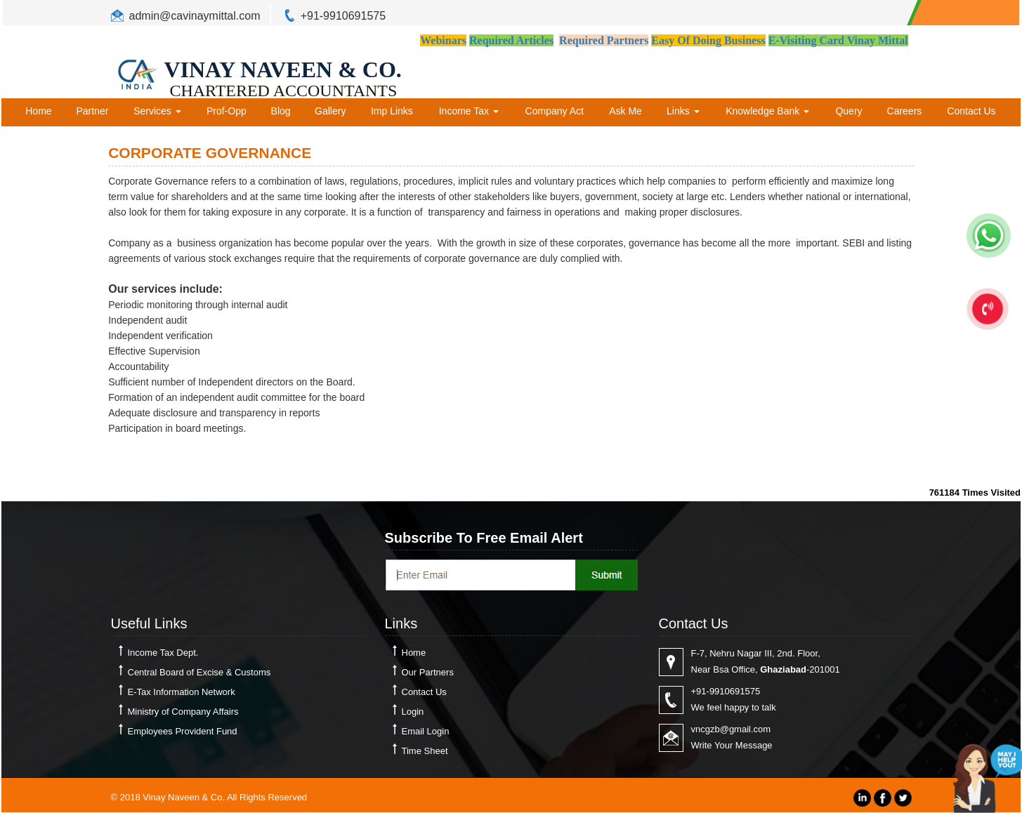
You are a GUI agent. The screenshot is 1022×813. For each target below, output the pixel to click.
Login (413, 711)
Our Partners (428, 672)
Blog (281, 111)
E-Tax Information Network (181, 692)
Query (848, 111)
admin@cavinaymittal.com (195, 16)
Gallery (330, 111)
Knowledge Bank (767, 111)
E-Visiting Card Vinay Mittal (838, 40)
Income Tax (469, 111)
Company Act (554, 111)
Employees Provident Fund (182, 731)
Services (157, 111)
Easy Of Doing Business (708, 40)
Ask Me (625, 111)
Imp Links (392, 111)
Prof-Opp (227, 111)
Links (683, 111)
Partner (92, 111)
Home (38, 111)
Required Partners (603, 40)
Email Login (426, 731)
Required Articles (511, 40)
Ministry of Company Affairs (183, 711)
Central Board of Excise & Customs (199, 672)
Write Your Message (732, 745)
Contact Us (971, 111)
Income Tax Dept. (163, 652)
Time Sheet (425, 751)
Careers (904, 111)
